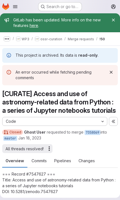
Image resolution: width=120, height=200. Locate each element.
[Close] (113, 20)
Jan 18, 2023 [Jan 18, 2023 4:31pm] (29, 138)
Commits (39, 160)
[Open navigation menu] (15, 6)
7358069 (92, 132)
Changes (87, 160)
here (34, 25)
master (10, 138)
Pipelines (62, 160)
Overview (15, 160)
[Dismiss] (111, 72)
